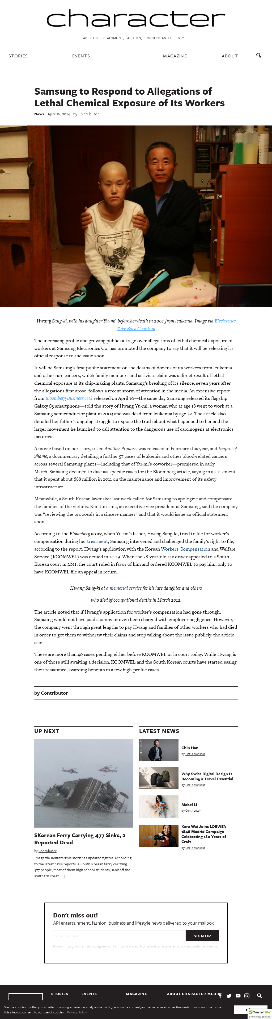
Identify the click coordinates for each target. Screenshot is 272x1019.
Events (81, 55)
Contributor (88, 114)
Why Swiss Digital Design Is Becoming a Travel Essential (207, 776)
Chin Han (189, 747)
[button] (260, 1014)
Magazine (175, 55)
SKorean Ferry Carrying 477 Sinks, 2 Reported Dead (79, 838)
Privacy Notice (139, 946)
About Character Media (194, 993)
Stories (18, 55)
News (39, 114)
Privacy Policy (77, 1012)
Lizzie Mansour (195, 754)
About (230, 55)
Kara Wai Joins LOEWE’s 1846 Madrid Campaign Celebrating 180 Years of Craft (203, 834)
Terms (117, 946)
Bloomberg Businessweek (68, 398)
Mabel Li (189, 804)
